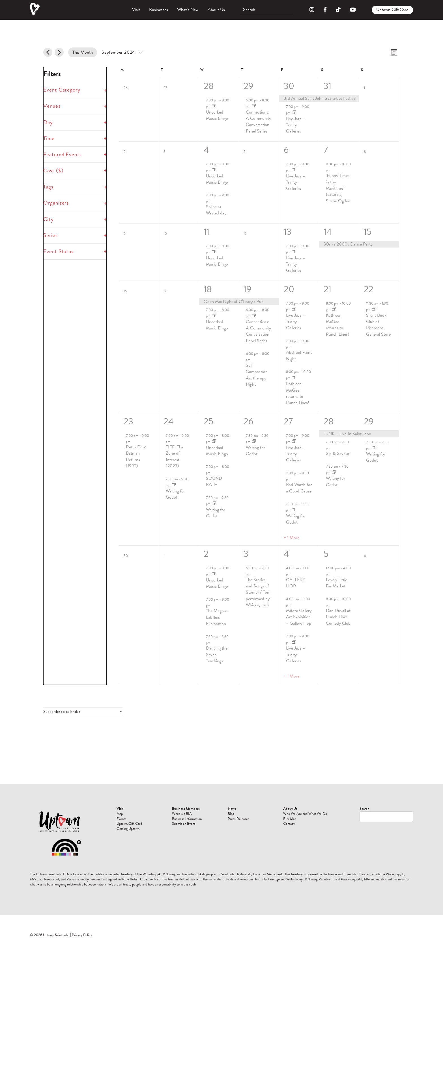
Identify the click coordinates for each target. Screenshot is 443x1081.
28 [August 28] (209, 86)
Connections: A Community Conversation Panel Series (258, 121)
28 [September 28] (329, 421)
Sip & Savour (337, 453)
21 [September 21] (327, 289)
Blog (291, 814)
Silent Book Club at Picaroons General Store (378, 325)
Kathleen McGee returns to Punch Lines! (297, 393)
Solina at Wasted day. (216, 209)
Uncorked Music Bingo (217, 115)
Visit (136, 9)
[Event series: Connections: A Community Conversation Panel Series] (254, 106)
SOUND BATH (214, 481)
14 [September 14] (328, 231)
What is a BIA (268, 821)
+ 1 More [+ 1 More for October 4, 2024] (291, 676)
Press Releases (294, 821)
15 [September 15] (367, 231)
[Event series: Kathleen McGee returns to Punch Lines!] (294, 378)
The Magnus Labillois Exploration (217, 617)
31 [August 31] (327, 86)
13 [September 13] (287, 231)
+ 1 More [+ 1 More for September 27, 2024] (291, 538)
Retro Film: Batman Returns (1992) (136, 456)
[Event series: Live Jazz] (294, 113)
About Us (216, 9)
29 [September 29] (368, 421)
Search (364, 808)
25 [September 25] (208, 421)
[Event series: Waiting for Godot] (174, 485)
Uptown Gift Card (392, 9)
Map (240, 814)
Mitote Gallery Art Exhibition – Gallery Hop (298, 617)
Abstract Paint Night (299, 355)
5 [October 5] (326, 554)
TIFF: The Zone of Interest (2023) (174, 456)
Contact (318, 839)
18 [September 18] (208, 289)
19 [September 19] (247, 289)
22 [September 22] (368, 289)
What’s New (188, 9)
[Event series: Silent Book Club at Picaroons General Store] (374, 309)
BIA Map (319, 834)
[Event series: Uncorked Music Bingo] (214, 106)
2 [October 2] (206, 554)
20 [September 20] (289, 289)
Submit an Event (269, 841)
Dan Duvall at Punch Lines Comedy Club (338, 617)
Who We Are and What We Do (319, 821)
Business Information (270, 831)
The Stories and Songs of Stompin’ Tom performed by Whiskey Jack (258, 592)
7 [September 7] (326, 150)
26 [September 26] (248, 421)
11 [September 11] (206, 231)
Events (241, 819)
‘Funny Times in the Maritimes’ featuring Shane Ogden (338, 188)
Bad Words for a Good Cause (299, 487)
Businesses (158, 9)
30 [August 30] (289, 86)
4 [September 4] (206, 150)
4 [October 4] (286, 554)
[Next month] (59, 52)
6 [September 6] (286, 150)
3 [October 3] (246, 554)
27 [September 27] (288, 421)
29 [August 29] (248, 86)
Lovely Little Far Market (336, 582)
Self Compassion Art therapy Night (257, 375)
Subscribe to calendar (62, 712)
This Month (82, 52)
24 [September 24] (169, 421)
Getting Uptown (242, 836)
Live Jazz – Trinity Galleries (295, 125)
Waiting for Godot (175, 494)
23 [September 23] (128, 421)
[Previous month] (47, 52)
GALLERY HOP (295, 582)
